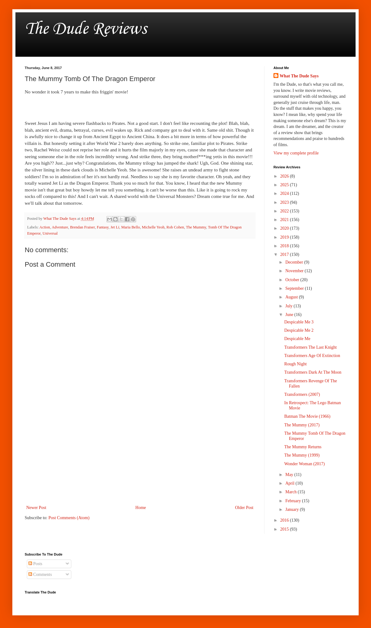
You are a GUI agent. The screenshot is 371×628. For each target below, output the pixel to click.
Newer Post (36, 507)
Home (140, 507)
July (289, 306)
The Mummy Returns (303, 447)
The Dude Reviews (86, 29)
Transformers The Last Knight (310, 347)
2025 (285, 185)
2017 (285, 254)
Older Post (244, 507)
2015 (285, 529)
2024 (285, 193)
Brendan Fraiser (82, 227)
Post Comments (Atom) (69, 517)
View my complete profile (296, 153)
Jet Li (114, 227)
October (292, 279)
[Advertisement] (140, 453)
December (294, 262)
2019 (285, 237)
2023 (285, 202)
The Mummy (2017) (301, 425)
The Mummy (196, 227)
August (292, 297)
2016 (285, 520)
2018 (285, 246)
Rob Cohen (175, 227)
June (289, 314)
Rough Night (295, 364)
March (291, 492)
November (295, 271)
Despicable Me (297, 338)
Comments (40, 574)
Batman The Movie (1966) (307, 416)
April (290, 483)
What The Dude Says (299, 76)
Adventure (60, 227)
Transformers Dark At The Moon (312, 372)
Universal (50, 233)
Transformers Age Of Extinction (312, 355)
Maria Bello (130, 227)
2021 (285, 219)
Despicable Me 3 (299, 322)
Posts (35, 563)
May (289, 474)
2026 (285, 176)
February (293, 501)
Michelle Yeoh (153, 227)
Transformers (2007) (302, 394)
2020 (285, 228)
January (292, 509)
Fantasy (102, 227)
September (295, 288)
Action (45, 227)
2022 (285, 211)
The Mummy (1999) (301, 455)
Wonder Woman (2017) (304, 464)
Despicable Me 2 (299, 330)
